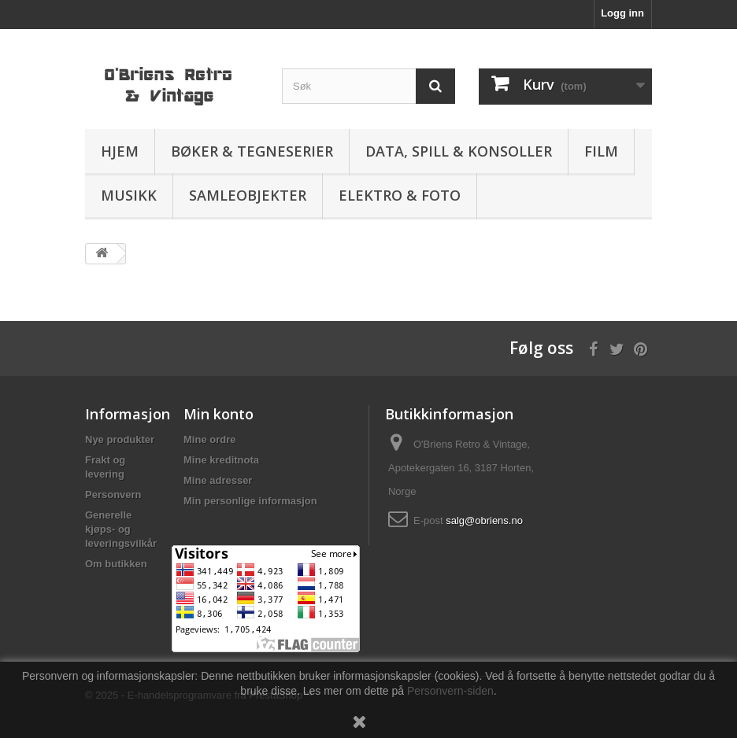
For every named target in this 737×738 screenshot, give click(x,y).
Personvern (113, 494)
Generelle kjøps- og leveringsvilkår (121, 529)
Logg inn (622, 13)
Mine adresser (217, 480)
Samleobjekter (247, 195)
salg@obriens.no (484, 520)
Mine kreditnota (221, 460)
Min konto (218, 413)
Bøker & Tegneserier (252, 151)
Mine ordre (209, 439)
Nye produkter (119, 439)
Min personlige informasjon (250, 501)
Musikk (129, 195)
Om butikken (116, 564)
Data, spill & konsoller (458, 151)
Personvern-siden (450, 690)
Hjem (120, 151)
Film (601, 151)
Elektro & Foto (400, 195)
